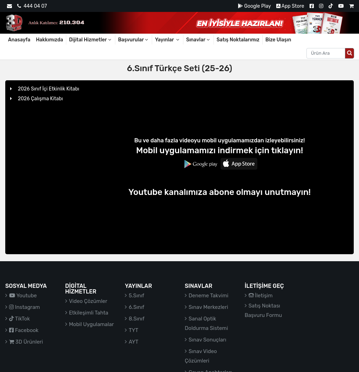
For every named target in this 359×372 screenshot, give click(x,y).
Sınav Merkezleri (208, 307)
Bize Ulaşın (278, 40)
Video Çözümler (88, 301)
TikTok (19, 319)
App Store (290, 6)
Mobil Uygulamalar (91, 324)
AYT (133, 342)
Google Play (254, 6)
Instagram (24, 307)
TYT (133, 330)
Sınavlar (198, 40)
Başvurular (133, 40)
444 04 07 (32, 6)
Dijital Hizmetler (90, 40)
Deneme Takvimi (209, 295)
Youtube (23, 295)
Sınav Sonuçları (207, 340)
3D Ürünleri (26, 342)
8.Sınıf (136, 319)
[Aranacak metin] (325, 53)
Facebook (24, 330)
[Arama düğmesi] (349, 53)
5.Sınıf (136, 295)
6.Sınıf (136, 307)
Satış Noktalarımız (238, 40)
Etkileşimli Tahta (88, 313)
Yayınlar (167, 40)
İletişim (261, 295)
